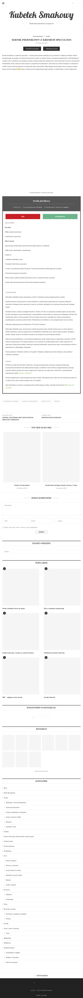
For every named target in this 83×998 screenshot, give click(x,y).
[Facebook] (72, 3)
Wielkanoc (7, 943)
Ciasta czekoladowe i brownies (16, 812)
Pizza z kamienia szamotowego (54, 608)
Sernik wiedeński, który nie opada (13, 608)
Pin (22, 217)
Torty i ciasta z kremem (11, 928)
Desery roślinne (11, 860)
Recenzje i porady (10, 909)
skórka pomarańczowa (30, 401)
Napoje (8, 880)
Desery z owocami (12, 865)
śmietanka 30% (46, 401)
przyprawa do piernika (11, 401)
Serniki (48, 36)
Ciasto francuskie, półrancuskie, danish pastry (19, 836)
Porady (8, 919)
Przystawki (9, 899)
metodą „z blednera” (25, 373)
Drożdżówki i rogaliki (13, 952)
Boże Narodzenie (38, 36)
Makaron (9, 894)
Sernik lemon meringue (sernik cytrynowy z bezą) (61, 485)
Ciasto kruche (8, 841)
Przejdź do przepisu (32, 49)
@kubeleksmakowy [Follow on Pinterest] (41, 771)
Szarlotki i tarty (11, 827)
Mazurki (8, 822)
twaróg (57, 401)
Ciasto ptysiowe (9, 846)
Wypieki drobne (9, 948)
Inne (5, 856)
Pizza (5, 904)
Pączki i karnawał (11, 962)
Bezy (5, 788)
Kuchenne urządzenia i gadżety (16, 914)
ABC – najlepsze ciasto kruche (12, 697)
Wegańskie (7, 938)
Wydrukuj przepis (52, 49)
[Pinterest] (44, 717)
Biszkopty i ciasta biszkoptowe (16, 802)
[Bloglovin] (49, 717)
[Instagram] (39, 717)
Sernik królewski (49, 697)
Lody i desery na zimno (13, 870)
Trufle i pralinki (11, 885)
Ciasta (6, 798)
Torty (8, 933)
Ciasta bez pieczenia (12, 807)
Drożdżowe (7, 851)
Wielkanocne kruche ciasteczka (54, 653)
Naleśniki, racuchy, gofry (14, 875)
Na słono (7, 889)
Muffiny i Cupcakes (12, 957)
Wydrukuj (60, 217)
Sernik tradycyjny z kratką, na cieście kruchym (17, 653)
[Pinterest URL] (8, 742)
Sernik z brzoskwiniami (22, 485)
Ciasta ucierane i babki (13, 817)
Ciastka (6, 831)
